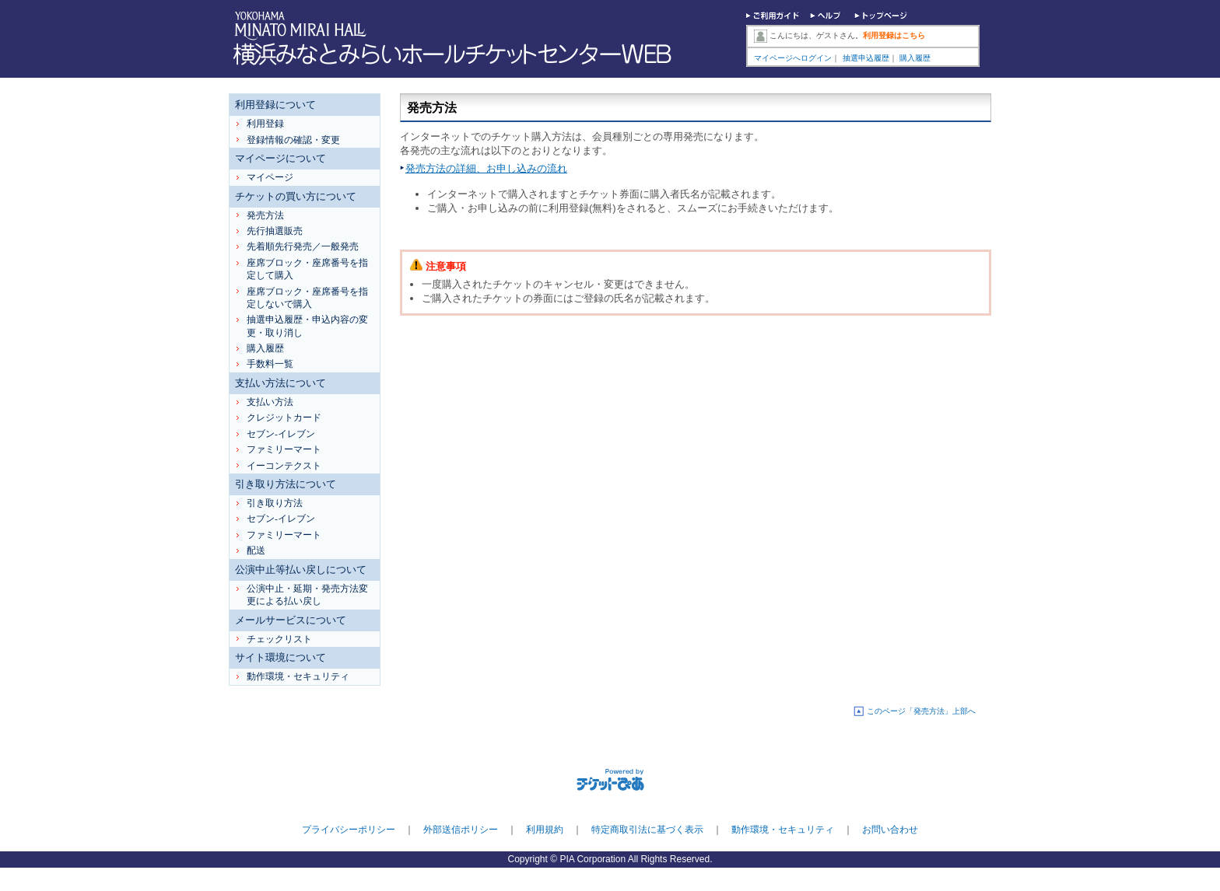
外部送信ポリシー (460, 829)
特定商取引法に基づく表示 (647, 829)
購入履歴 (915, 58)
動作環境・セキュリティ (782, 829)
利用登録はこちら (894, 35)
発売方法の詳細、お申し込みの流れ (486, 168)
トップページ (881, 17)
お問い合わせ (890, 829)
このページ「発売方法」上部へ (921, 711)
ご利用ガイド (773, 17)
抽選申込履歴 (866, 58)
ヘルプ (826, 17)
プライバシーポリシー (348, 829)
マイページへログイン (793, 58)
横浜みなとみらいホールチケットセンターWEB (456, 54)
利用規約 (544, 829)
